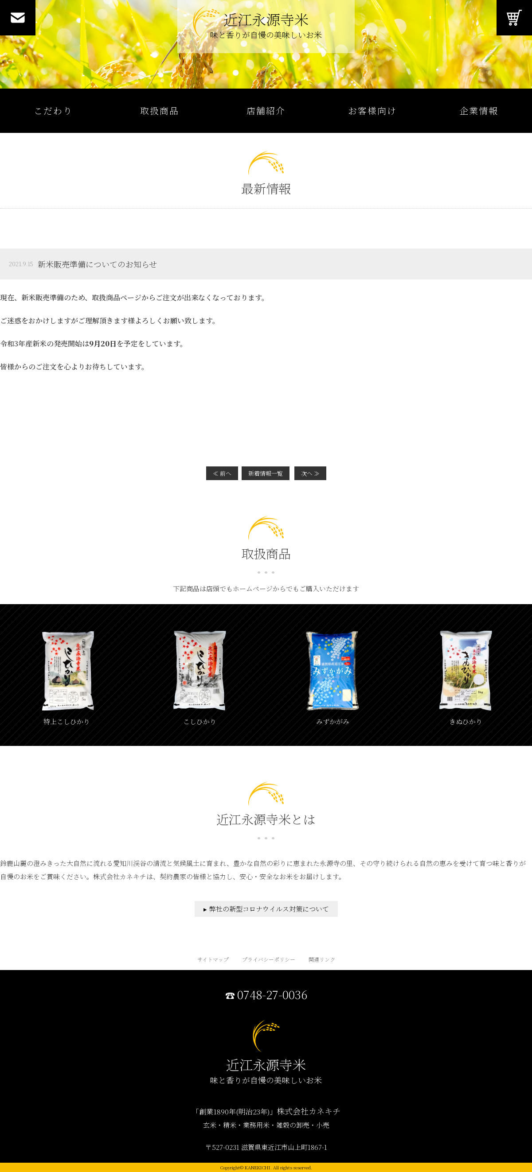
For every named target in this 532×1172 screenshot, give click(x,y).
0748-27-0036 (272, 995)
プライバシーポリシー (268, 959)
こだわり (53, 110)
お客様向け (372, 110)
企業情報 (478, 110)
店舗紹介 (266, 110)
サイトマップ (213, 959)
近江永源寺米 (266, 26)
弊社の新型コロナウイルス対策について (269, 908)
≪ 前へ (222, 473)
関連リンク (322, 959)
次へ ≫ (310, 473)
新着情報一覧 (265, 473)
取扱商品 (159, 110)
